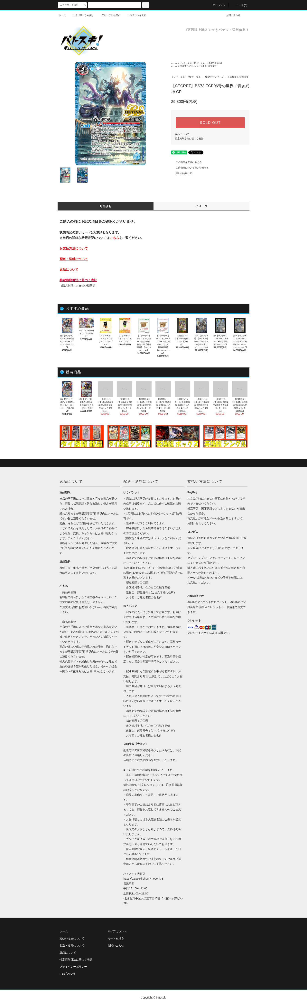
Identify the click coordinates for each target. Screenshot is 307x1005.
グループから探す (108, 15)
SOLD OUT (210, 123)
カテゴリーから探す (81, 15)
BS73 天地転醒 (215, 63)
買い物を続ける (181, 173)
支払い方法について (72, 938)
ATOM (71, 973)
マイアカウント (117, 931)
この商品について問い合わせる (190, 167)
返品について (182, 134)
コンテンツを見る (134, 15)
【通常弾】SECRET (208, 66)
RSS (62, 973)
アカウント (217, 5)
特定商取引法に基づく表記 (189, 138)
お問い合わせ (230, 15)
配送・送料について (72, 945)
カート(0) (239, 5)
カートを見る (115, 938)
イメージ (201, 206)
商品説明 (105, 206)
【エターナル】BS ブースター (193, 63)
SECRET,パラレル (188, 66)
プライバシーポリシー (73, 966)
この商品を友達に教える (186, 162)
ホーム (62, 15)
